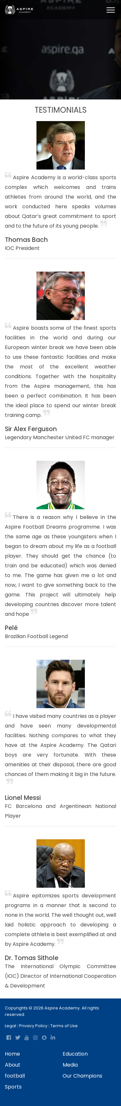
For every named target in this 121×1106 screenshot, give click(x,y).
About (12, 1065)
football (15, 1076)
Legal (10, 1025)
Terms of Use (64, 1025)
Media (70, 1065)
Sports (13, 1086)
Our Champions (82, 1076)
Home (12, 1054)
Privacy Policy (33, 1025)
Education (75, 1054)
